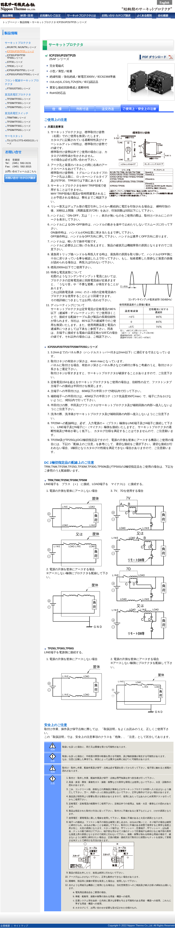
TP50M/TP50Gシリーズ (18, 107)
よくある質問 (145, 15)
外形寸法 (82, 108)
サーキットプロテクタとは (82, 15)
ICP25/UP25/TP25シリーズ (20, 51)
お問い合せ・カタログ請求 (117, 15)
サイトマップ (21, 925)
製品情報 (9, 15)
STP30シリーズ (14, 62)
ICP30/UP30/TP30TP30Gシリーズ (16, 56)
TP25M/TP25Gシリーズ (18, 99)
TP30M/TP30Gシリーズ (18, 103)
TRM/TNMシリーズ (16, 118)
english (164, 2)
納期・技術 (28, 15)
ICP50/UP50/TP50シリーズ (20, 70)
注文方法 (108, 108)
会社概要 (165, 15)
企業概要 (5, 925)
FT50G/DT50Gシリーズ (18, 88)
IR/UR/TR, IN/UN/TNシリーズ (21, 47)
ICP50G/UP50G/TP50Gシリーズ (23, 74)
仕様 (57, 108)
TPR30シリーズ (15, 66)
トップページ (10, 22)
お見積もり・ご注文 (51, 15)
